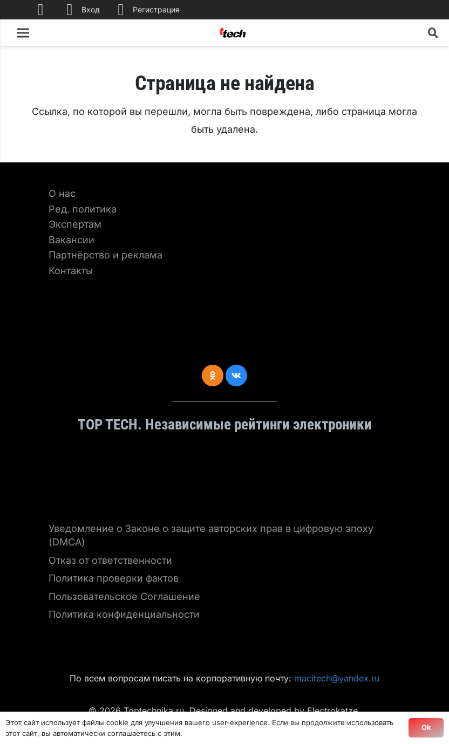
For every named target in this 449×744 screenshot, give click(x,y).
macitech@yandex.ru (336, 678)
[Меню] (23, 32)
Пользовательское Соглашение (124, 596)
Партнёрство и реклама (105, 255)
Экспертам (75, 224)
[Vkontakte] (236, 375)
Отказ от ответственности (110, 560)
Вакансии (71, 239)
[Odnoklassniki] (212, 375)
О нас (62, 193)
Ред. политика (83, 209)
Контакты (71, 270)
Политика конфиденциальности (124, 614)
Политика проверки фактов (114, 578)
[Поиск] (433, 32)
